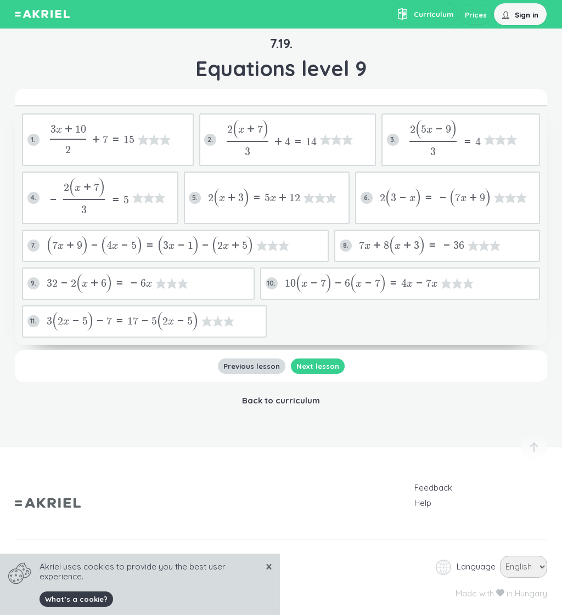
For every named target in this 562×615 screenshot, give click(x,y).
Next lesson (317, 366)
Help (422, 503)
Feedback (433, 487)
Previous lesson (251, 366)
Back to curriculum (281, 400)
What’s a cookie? (76, 599)
